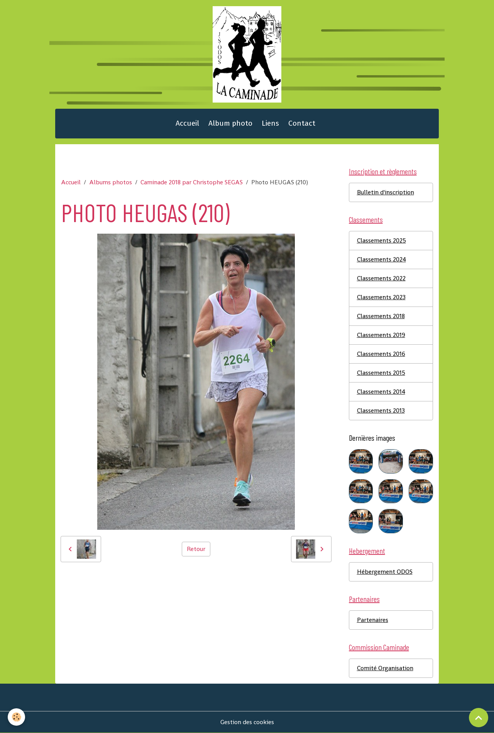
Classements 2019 (381, 335)
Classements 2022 (381, 278)
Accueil (187, 123)
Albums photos (110, 182)
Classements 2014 (381, 392)
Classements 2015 (381, 373)
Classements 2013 (381, 410)
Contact (301, 123)
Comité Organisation (385, 668)
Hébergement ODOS (385, 572)
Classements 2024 (381, 259)
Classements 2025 (381, 240)
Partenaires (372, 620)
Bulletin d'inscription (385, 192)
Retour (196, 549)
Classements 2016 (381, 354)
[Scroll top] (478, 717)
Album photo (230, 123)
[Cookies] (16, 717)
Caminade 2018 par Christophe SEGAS (191, 182)
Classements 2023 (381, 297)
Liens (270, 123)
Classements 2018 (381, 316)
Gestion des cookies (247, 722)
